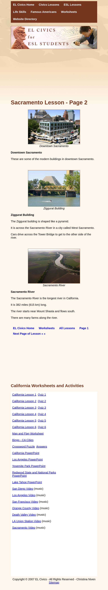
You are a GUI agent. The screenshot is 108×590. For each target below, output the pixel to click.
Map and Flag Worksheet (28, 433)
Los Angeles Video (23, 495)
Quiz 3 (42, 407)
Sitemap (54, 582)
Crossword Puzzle (23, 446)
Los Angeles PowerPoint (27, 459)
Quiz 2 (42, 401)
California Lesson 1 (24, 394)
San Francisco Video (25, 501)
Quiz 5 (42, 420)
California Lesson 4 (24, 414)
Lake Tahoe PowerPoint (27, 482)
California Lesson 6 (24, 427)
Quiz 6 (42, 427)
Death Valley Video (24, 514)
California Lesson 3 (24, 407)
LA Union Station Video (26, 521)
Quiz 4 (42, 414)
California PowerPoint (25, 453)
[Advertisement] (54, 76)
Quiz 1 (42, 394)
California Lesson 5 (24, 420)
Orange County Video (25, 508)
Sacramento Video (23, 527)
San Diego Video (22, 488)
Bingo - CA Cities (22, 440)
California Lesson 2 (24, 401)
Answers (41, 446)
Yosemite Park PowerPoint (28, 466)
